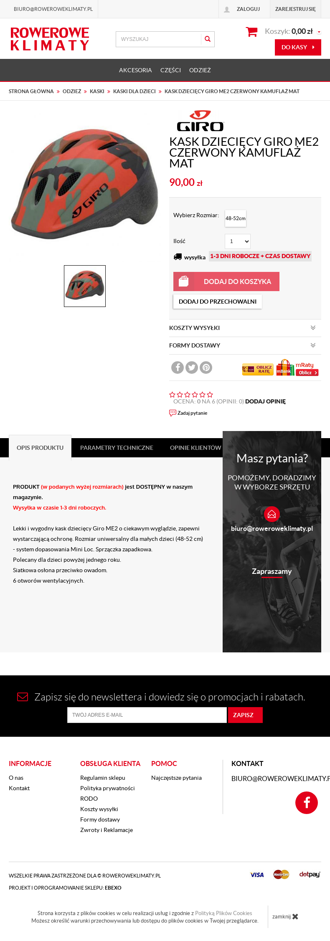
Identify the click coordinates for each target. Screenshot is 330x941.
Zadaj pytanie (192, 413)
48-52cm (236, 218)
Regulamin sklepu (102, 777)
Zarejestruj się (295, 9)
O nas (16, 777)
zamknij (285, 916)
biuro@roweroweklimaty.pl (272, 528)
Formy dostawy (100, 819)
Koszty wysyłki (99, 809)
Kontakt (19, 788)
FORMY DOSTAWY (242, 345)
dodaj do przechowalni (217, 301)
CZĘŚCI (170, 70)
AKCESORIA (135, 70)
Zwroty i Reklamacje (106, 830)
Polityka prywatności (107, 788)
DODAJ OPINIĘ (265, 401)
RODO (89, 798)
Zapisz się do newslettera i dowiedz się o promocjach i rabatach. (161, 697)
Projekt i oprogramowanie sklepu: (65, 887)
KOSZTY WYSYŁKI (242, 328)
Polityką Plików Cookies (223, 913)
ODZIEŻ (200, 70)
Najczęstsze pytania (176, 777)
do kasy (298, 47)
